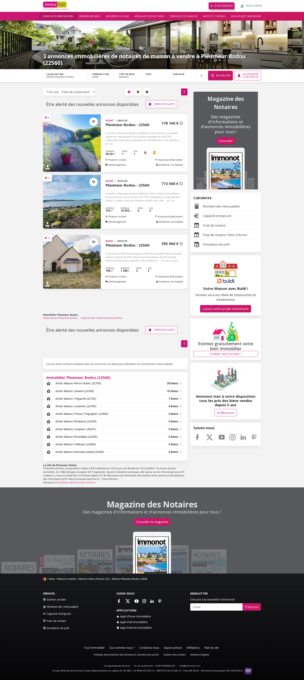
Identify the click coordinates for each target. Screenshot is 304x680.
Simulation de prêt (211, 244)
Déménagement (115, 165)
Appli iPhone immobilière (134, 616)
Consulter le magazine (152, 522)
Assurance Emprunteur (169, 159)
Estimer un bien (54, 599)
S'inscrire (251, 607)
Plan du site (211, 647)
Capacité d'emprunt (212, 216)
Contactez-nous (149, 647)
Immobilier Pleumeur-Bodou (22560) (78, 377)
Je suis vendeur (221, 5)
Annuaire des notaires (149, 16)
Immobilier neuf (89, 16)
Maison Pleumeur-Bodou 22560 (129, 579)
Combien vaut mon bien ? (226, 354)
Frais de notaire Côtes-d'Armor (220, 235)
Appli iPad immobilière (132, 622)
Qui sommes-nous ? (122, 647)
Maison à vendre (67, 579)
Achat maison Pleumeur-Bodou (60, 318)
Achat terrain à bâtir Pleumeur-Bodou (101, 318)
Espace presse (173, 647)
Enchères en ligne (117, 16)
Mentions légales (199, 654)
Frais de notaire (209, 225)
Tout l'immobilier (94, 647)
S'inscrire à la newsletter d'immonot (212, 599)
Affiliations (193, 647)
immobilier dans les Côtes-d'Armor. (76, 482)
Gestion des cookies (174, 654)
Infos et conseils (214, 16)
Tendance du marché (184, 16)
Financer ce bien (115, 159)
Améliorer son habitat (169, 165)
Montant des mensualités (216, 206)
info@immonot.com (189, 665)
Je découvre (225, 413)
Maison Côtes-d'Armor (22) (94, 579)
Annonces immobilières (58, 16)
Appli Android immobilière (134, 627)
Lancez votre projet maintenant (226, 309)
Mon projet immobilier (246, 16)
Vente (52, 579)
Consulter (225, 141)
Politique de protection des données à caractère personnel (126, 654)
